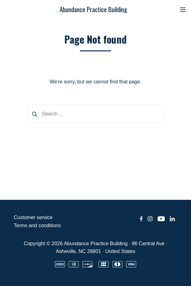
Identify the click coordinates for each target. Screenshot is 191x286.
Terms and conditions (37, 225)
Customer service (33, 217)
